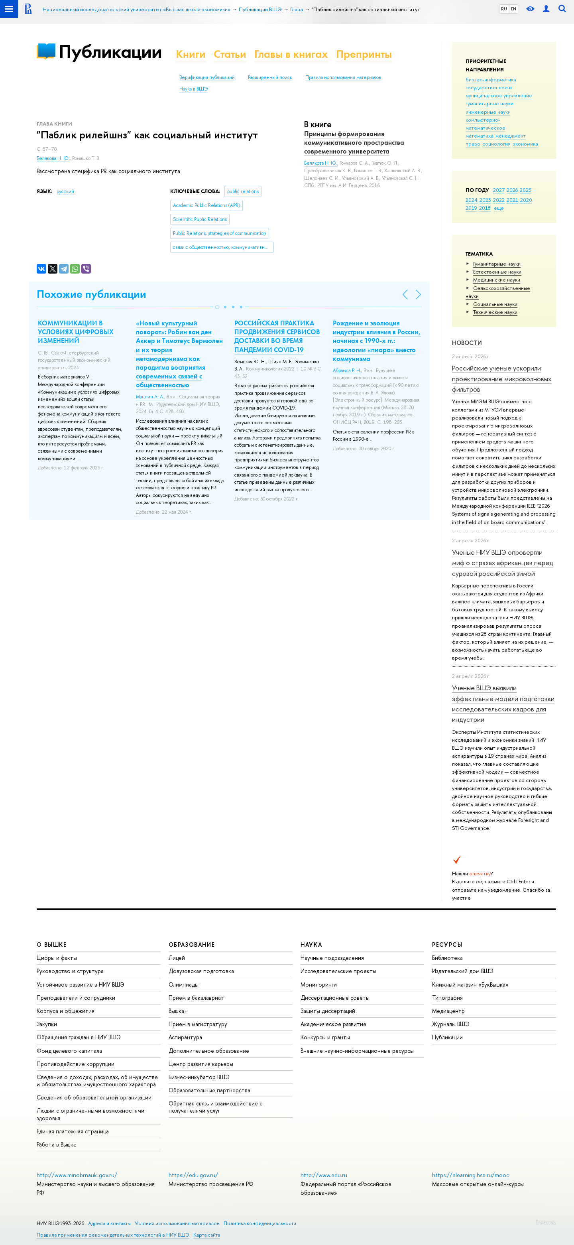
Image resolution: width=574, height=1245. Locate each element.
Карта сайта (206, 1234)
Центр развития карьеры (201, 1064)
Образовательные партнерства (209, 1090)
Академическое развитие (333, 1024)
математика (479, 135)
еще (499, 207)
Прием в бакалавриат (196, 997)
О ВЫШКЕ (52, 944)
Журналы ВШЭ (451, 1024)
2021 (512, 199)
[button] (217, 307)
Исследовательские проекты (338, 971)
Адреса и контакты (109, 1223)
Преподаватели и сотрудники (76, 997)
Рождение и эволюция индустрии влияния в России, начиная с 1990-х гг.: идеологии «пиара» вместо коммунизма (377, 340)
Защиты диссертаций (328, 1011)
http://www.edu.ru (324, 1175)
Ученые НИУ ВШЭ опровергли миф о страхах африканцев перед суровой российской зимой (502, 563)
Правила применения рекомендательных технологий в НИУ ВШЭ (113, 1234)
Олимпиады (184, 984)
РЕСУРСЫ (447, 944)
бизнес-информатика (491, 79)
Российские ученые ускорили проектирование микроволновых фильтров (501, 378)
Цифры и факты (57, 957)
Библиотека (447, 957)
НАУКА (311, 944)
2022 (499, 199)
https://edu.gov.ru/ (193, 1175)
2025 (525, 189)
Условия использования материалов (177, 1223)
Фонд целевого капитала (69, 1050)
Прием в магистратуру (198, 1024)
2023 (485, 199)
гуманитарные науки (489, 103)
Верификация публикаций (207, 77)
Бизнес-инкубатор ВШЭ (199, 1077)
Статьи (230, 54)
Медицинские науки (496, 279)
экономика (525, 143)
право (473, 143)
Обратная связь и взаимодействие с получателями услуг (215, 1106)
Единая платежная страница (73, 1131)
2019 (471, 207)
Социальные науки (495, 303)
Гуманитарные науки (497, 263)
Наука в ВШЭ (193, 89)
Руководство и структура (70, 971)
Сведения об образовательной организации (94, 1097)
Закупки (47, 1024)
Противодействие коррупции (75, 1064)
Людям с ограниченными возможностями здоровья (90, 1114)
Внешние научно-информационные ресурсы (357, 1050)
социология (496, 143)
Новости (467, 343)
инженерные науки (488, 111)
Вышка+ (178, 1011)
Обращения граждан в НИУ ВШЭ (79, 1037)
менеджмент (510, 135)
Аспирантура (185, 1037)
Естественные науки (497, 271)
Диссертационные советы (335, 997)
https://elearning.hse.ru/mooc (470, 1175)
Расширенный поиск (270, 77)
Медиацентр (448, 1011)
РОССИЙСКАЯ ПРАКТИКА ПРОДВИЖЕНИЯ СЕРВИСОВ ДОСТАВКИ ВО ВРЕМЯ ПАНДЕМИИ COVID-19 (277, 336)
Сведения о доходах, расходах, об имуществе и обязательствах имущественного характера (97, 1080)
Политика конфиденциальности (260, 1223)
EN (513, 9)
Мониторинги (319, 984)
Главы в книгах (291, 54)
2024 (472, 199)
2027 (499, 189)
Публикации (110, 51)
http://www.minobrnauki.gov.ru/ (77, 1175)
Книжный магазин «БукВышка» (470, 984)
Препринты (364, 54)
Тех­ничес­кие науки (495, 311)
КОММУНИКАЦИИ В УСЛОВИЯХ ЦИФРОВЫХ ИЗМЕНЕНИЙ (76, 332)
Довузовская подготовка (201, 971)
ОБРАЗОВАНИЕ (192, 944)
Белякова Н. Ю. (53, 158)
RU (504, 9)
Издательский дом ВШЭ (462, 971)
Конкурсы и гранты (325, 1037)
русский (65, 191)
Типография (447, 997)
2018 (485, 207)
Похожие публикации (91, 294)
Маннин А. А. (150, 397)
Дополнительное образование (209, 1050)
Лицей (177, 957)
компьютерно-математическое (485, 123)
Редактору (546, 1222)
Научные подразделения (332, 957)
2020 (526, 199)
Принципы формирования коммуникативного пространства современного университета (354, 142)
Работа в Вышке (57, 1144)
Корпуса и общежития (65, 1011)
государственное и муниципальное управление (499, 91)
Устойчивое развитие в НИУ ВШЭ (80, 984)
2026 (512, 189)
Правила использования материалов (343, 77)
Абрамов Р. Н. (347, 370)
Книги (191, 54)
